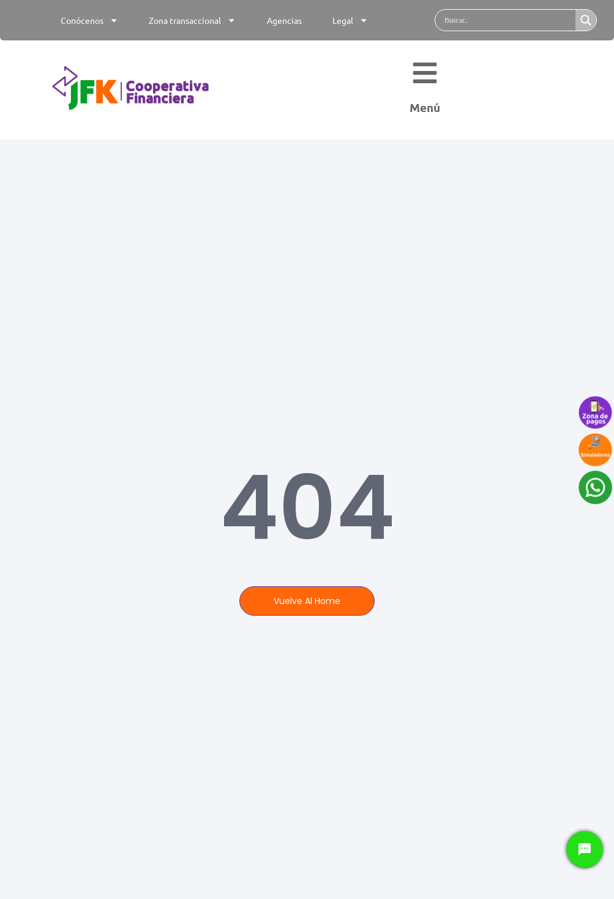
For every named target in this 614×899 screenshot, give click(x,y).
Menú (425, 111)
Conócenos (89, 20)
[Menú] (425, 76)
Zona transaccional (192, 20)
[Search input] (508, 20)
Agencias (284, 20)
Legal (350, 20)
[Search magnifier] (585, 20)
